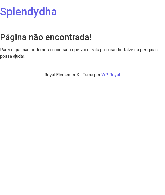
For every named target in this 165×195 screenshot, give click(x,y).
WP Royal (110, 74)
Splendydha (28, 11)
